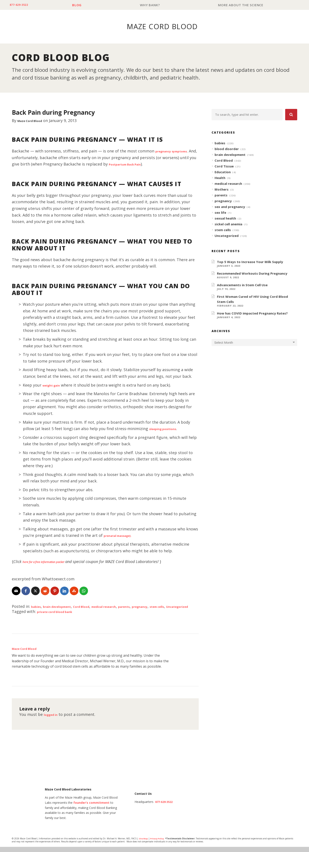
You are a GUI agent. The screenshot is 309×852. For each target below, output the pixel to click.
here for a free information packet (52, 561)
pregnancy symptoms (176, 151)
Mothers (222, 189)
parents (150, 606)
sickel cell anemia (228, 224)
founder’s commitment (91, 808)
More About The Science (241, 5)
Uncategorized (36, 611)
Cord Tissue (224, 166)
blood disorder (227, 149)
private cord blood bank (60, 616)
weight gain (53, 385)
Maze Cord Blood (33, 120)
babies (37, 606)
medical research (124, 606)
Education (223, 172)
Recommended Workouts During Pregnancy (252, 273)
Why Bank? (153, 5)
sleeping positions (166, 428)
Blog (81, 5)
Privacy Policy (159, 844)
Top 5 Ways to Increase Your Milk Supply (250, 262)
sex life (220, 213)
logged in (53, 719)
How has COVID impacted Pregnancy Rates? (252, 313)
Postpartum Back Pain (138, 164)
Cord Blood (95, 606)
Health (220, 178)
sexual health (225, 218)
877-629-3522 (22, 5)
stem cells (223, 230)
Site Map (144, 844)
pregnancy (170, 606)
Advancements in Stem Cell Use (242, 285)
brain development (64, 606)
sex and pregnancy (230, 207)
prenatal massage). (122, 535)
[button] (291, 114)
